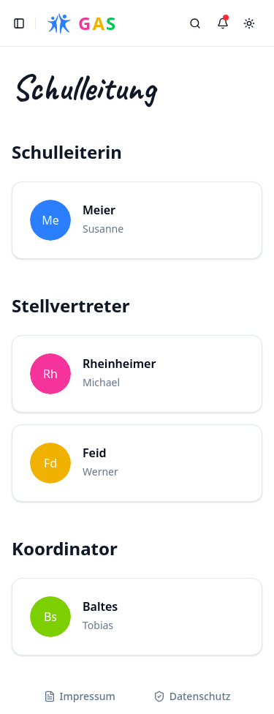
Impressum (79, 696)
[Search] (195, 23)
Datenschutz (192, 696)
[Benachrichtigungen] (223, 23)
